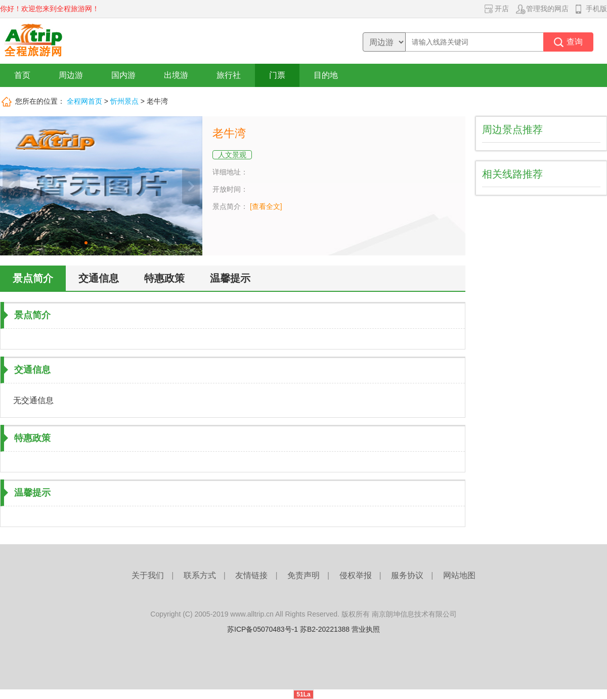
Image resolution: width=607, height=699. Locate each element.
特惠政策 (164, 278)
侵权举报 (355, 575)
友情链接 (251, 575)
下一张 (191, 186)
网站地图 (459, 575)
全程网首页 (84, 101)
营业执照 (366, 629)
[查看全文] (266, 206)
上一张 (11, 186)
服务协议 (407, 575)
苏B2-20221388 (325, 629)
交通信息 (98, 278)
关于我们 (148, 575)
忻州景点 (124, 101)
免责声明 (303, 575)
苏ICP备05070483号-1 (262, 629)
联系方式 (200, 575)
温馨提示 (230, 278)
